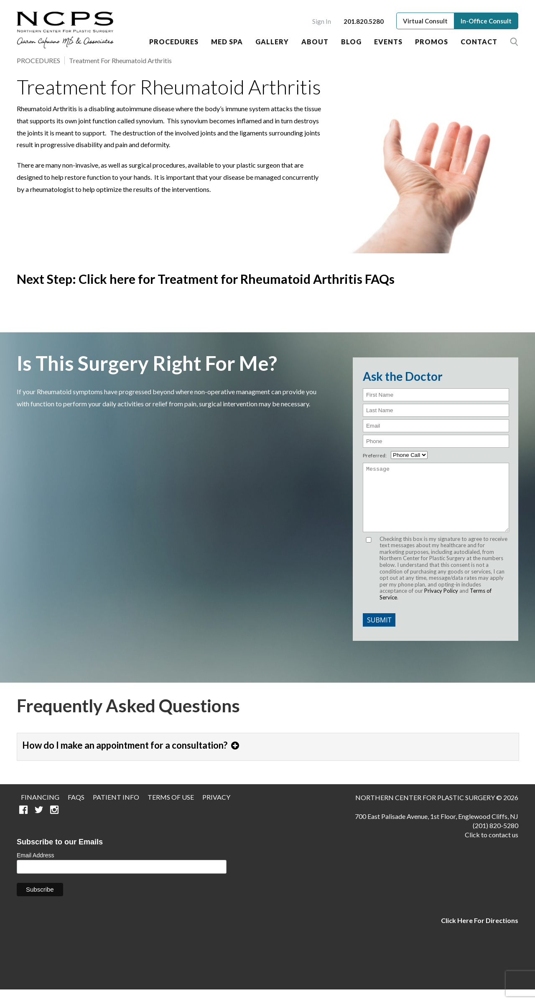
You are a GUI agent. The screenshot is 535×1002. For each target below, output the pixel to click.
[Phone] (436, 441)
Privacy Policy (441, 603)
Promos (431, 42)
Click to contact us (491, 847)
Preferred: (375, 455)
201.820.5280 (364, 21)
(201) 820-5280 (495, 838)
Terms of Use (171, 809)
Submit (379, 632)
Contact (479, 42)
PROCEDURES (38, 60)
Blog (351, 42)
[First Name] (436, 394)
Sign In (321, 21)
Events (388, 42)
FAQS (76, 809)
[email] (436, 425)
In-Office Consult (486, 21)
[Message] (436, 504)
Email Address (35, 867)
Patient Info (116, 809)
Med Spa (227, 42)
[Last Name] (436, 410)
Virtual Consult (425, 21)
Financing (40, 809)
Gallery (272, 42)
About (315, 42)
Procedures (174, 42)
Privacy (216, 809)
